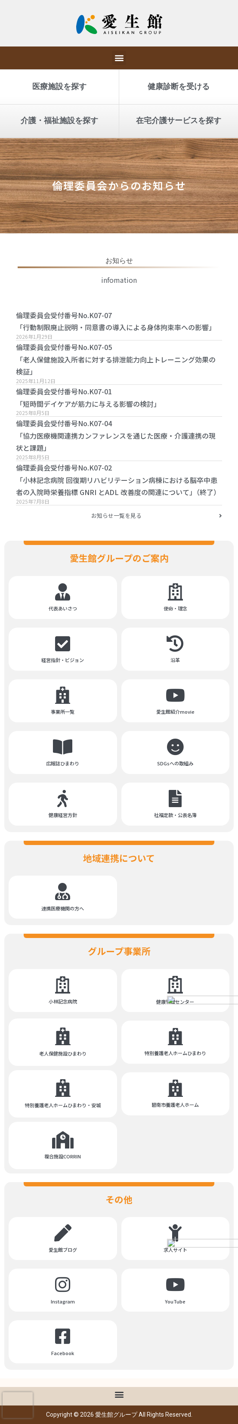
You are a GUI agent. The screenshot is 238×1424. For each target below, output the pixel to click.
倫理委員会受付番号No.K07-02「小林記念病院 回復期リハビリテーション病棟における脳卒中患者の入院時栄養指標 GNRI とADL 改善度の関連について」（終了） (118, 480)
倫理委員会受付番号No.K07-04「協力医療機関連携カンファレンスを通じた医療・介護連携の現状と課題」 (116, 435)
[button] (119, 58)
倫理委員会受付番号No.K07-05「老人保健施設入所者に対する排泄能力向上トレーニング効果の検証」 (116, 359)
